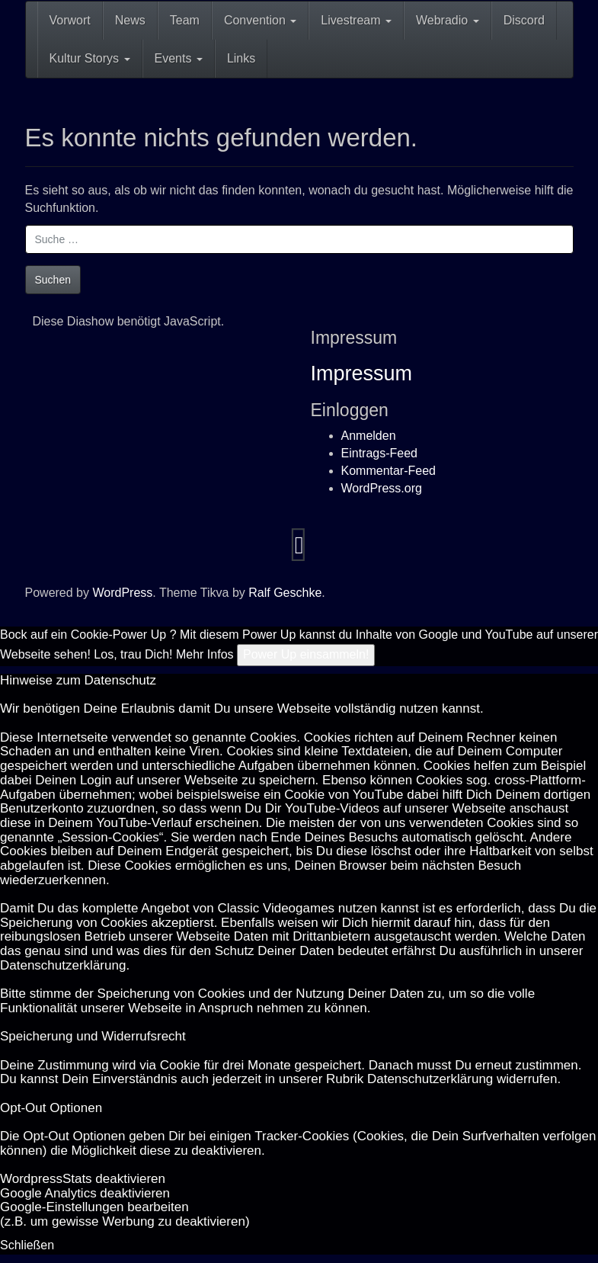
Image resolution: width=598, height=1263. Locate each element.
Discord (524, 20)
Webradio (447, 20)
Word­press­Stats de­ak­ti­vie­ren (82, 1179)
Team (185, 20)
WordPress (122, 592)
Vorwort (70, 20)
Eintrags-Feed (379, 453)
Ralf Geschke (284, 592)
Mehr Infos (205, 654)
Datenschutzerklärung (63, 965)
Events (179, 58)
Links (241, 58)
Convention (260, 20)
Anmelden (368, 435)
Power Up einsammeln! (306, 654)
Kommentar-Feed (389, 470)
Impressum (362, 373)
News (130, 20)
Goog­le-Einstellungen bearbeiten (94, 1207)
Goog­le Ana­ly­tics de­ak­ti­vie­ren (85, 1193)
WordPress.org (381, 488)
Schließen (27, 1245)
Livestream (356, 20)
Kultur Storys (90, 58)
